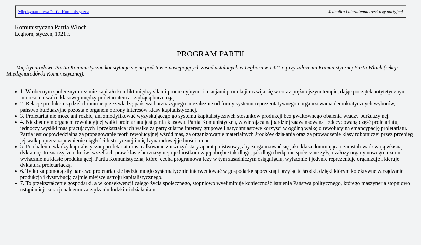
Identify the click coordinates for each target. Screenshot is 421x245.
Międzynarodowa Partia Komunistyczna (53, 11)
